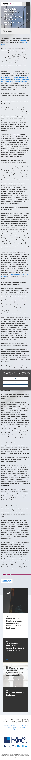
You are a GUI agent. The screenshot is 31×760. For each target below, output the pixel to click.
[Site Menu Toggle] (28, 4)
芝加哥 (17, 719)
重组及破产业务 (7, 581)
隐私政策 (15, 727)
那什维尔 (24, 719)
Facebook (13, 725)
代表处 (25, 721)
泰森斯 (19, 721)
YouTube (24, 725)
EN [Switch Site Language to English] (10, 3)
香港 (15, 723)
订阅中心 (15, 729)
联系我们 (8, 727)
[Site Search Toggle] (24, 4)
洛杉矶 (6, 719)
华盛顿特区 (6, 721)
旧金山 (13, 721)
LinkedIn (6, 725)
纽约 (12, 719)
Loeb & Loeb (22, 40)
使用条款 (22, 727)
